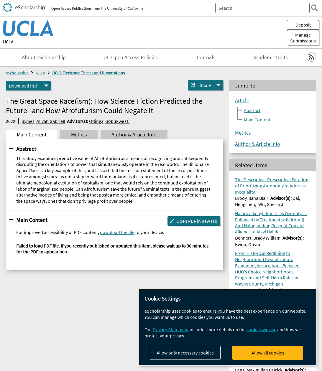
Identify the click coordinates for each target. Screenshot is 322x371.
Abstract (26, 148)
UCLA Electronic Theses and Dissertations (88, 72)
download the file (117, 232)
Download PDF (23, 86)
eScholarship (17, 72)
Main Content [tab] (32, 134)
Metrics (243, 133)
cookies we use (261, 329)
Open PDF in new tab (196, 221)
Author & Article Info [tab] (134, 134)
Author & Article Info (257, 144)
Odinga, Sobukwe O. (109, 121)
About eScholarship (44, 57)
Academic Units (270, 57)
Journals (206, 57)
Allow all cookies (268, 353)
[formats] (46, 85)
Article (242, 100)
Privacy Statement (171, 329)
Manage (303, 38)
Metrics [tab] (79, 134)
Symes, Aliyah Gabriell (43, 121)
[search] (314, 7)
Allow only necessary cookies (185, 353)
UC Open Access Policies (131, 57)
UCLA (8, 41)
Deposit (303, 25)
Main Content (31, 219)
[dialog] (227, 327)
